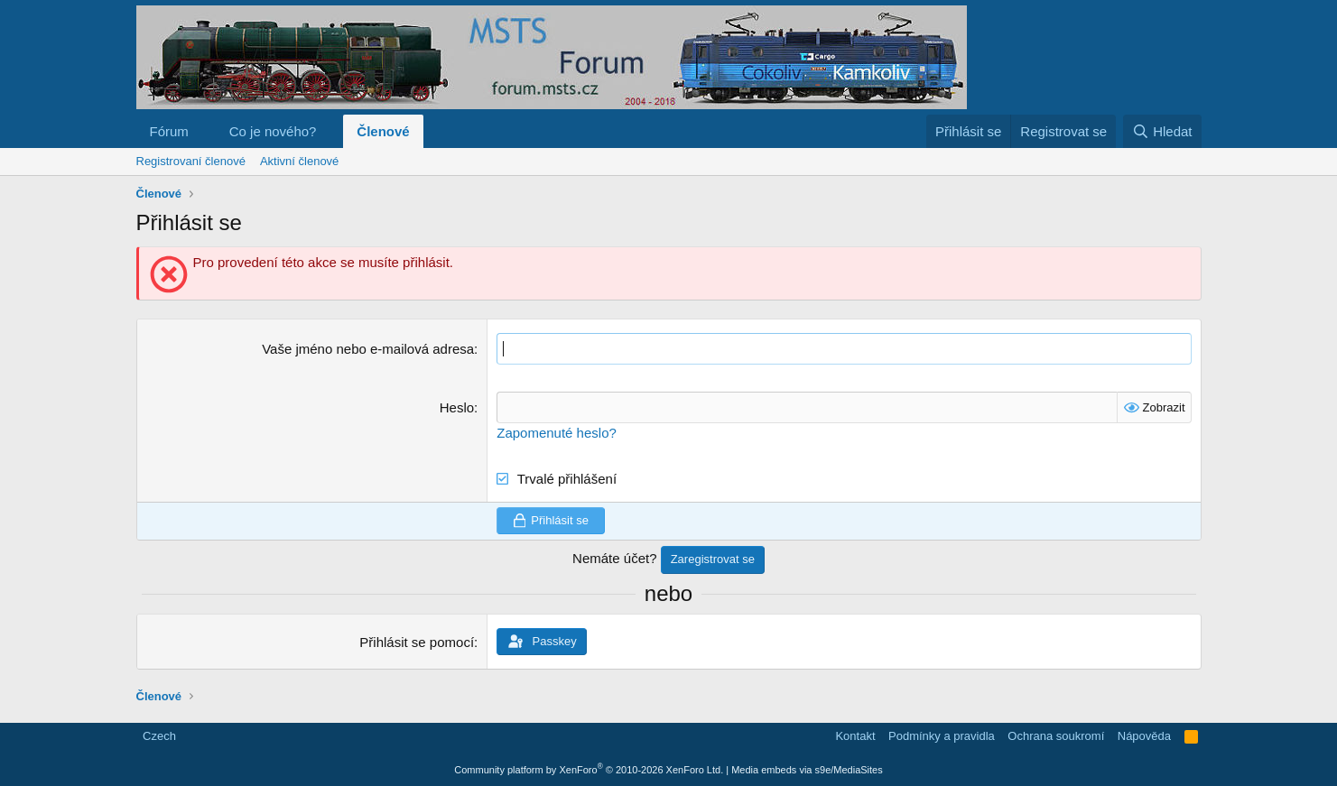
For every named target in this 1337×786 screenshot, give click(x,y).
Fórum (169, 131)
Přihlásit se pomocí (416, 642)
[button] (203, 131)
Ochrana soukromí (1055, 736)
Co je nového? (273, 131)
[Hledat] (1162, 131)
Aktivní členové (299, 161)
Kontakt (855, 736)
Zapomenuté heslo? (557, 432)
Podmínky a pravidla (941, 736)
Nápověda (1144, 736)
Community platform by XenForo (588, 769)
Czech (158, 736)
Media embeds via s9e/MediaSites (807, 769)
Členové (383, 131)
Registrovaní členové (191, 161)
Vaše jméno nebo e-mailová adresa (368, 348)
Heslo (457, 407)
